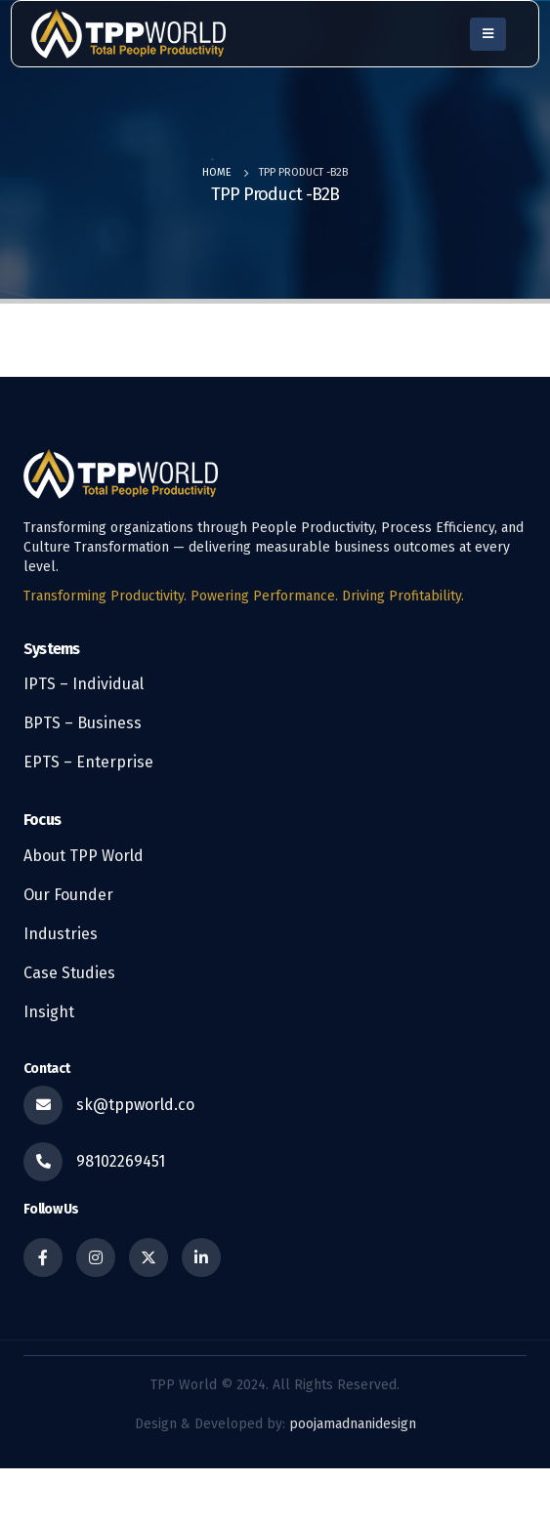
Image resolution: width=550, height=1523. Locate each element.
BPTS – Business (82, 723)
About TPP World (83, 855)
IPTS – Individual (83, 684)
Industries (60, 934)
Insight (48, 1012)
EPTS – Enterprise (88, 762)
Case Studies (69, 973)
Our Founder (68, 894)
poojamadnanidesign (352, 1424)
